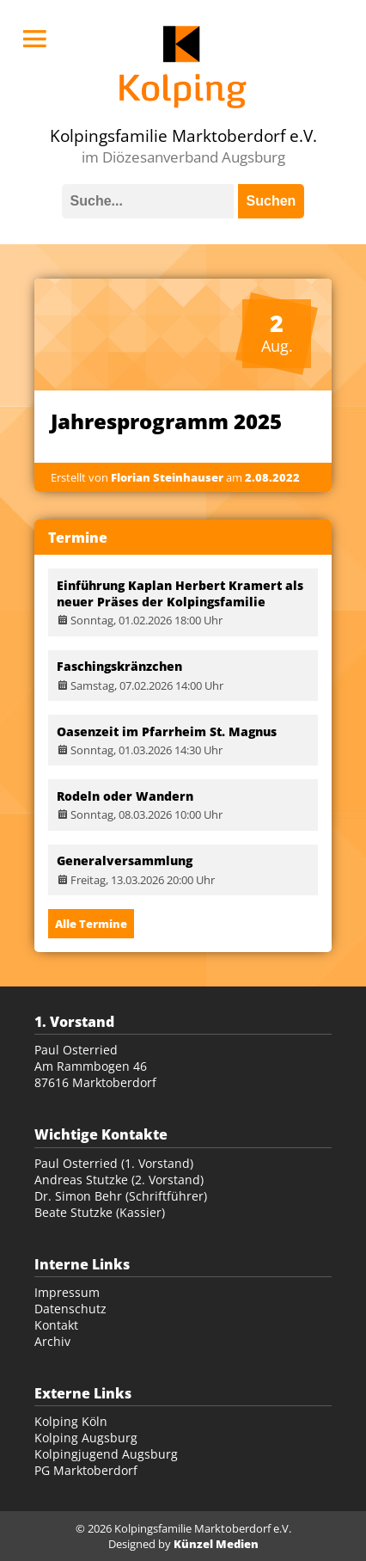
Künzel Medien (216, 1544)
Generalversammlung (124, 860)
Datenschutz (70, 1308)
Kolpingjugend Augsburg (106, 1454)
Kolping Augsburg (85, 1437)
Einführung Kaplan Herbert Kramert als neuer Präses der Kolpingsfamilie (180, 593)
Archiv (52, 1341)
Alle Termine (91, 923)
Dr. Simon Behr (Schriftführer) (120, 1196)
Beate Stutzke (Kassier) (99, 1212)
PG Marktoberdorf (85, 1470)
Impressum (67, 1292)
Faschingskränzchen (119, 666)
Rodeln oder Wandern (125, 796)
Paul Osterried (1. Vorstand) (113, 1163)
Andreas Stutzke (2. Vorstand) (119, 1179)
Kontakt (56, 1325)
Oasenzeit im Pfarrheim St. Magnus (167, 731)
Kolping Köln (70, 1421)
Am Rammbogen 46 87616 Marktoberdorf (95, 1074)
